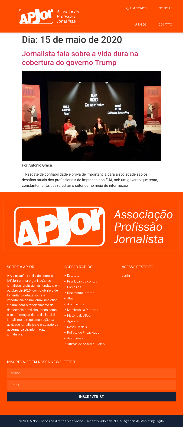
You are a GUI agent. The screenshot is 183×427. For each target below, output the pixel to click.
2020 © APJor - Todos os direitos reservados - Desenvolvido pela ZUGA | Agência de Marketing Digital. (91, 421)
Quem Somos (136, 8)
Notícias (165, 8)
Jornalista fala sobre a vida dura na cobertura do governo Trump (80, 58)
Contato (165, 24)
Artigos (140, 24)
